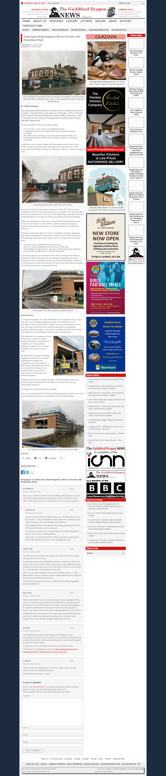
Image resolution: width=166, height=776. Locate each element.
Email (25, 735)
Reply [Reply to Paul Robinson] (71, 488)
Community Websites (40, 30)
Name (25, 728)
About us (39, 21)
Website (25, 742)
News (113, 21)
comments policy (38, 687)
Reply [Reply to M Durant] (71, 627)
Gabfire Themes (139, 769)
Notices (125, 21)
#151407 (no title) (32, 764)
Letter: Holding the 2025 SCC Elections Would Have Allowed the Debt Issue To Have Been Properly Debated (105, 506)
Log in (99, 769)
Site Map (25, 30)
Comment (27, 696)
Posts (103, 769)
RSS (138, 764)
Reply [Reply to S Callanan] (71, 661)
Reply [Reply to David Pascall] (71, 510)
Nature (100, 21)
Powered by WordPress (119, 769)
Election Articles (119, 30)
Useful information (60, 30)
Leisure (71, 21)
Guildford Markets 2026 (98, 30)
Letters (86, 21)
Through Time (32, 25)
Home (26, 21)
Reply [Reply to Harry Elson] (71, 593)
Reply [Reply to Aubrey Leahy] (71, 548)
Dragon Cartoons (78, 30)
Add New (109, 769)
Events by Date (57, 759)
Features (56, 21)
